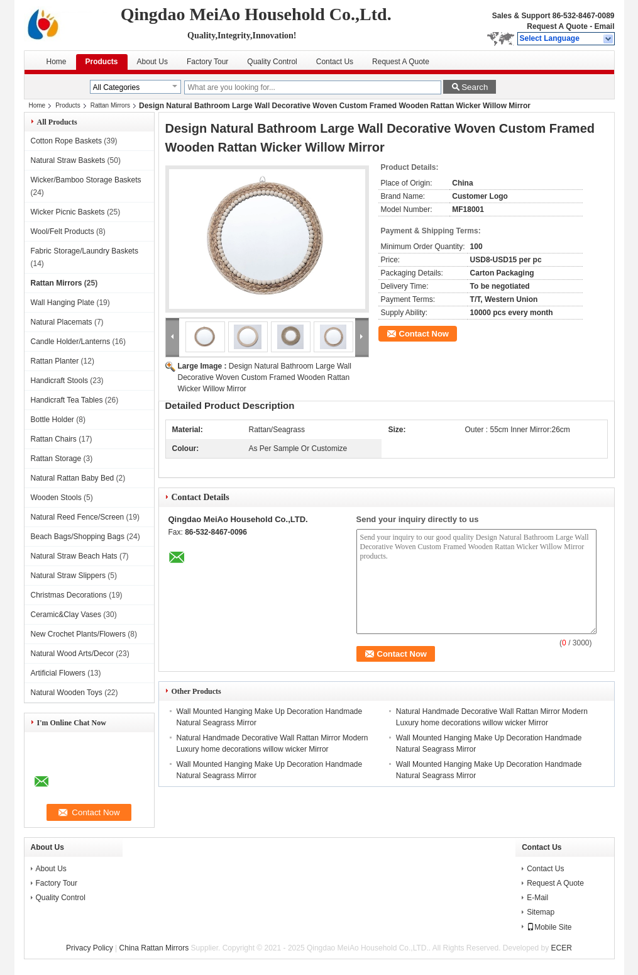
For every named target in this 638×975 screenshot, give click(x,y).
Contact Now (424, 333)
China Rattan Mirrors (154, 948)
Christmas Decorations (69, 595)
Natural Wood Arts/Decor (72, 653)
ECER (561, 948)
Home (57, 61)
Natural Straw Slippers (68, 575)
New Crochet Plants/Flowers (78, 634)
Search (474, 87)
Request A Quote (557, 26)
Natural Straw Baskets (68, 160)
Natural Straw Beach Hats (74, 556)
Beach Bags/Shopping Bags (77, 536)
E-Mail (537, 897)
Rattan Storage (56, 458)
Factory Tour (207, 61)
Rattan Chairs (54, 439)
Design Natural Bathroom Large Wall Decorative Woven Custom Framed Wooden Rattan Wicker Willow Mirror (264, 377)
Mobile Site (549, 927)
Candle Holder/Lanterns (71, 341)
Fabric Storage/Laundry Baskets (84, 251)
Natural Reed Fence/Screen (77, 517)
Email (604, 26)
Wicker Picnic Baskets (68, 212)
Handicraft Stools (59, 380)
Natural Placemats (61, 322)
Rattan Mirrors (110, 105)
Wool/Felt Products (62, 231)
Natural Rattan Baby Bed (72, 478)
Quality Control (272, 61)
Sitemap (540, 912)
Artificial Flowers (58, 673)
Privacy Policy (89, 948)
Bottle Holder (52, 419)
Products (101, 61)
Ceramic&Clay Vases (66, 614)
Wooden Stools (56, 497)
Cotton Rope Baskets (66, 140)
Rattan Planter (55, 361)
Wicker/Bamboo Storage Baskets (86, 180)
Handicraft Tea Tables (67, 400)
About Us (152, 61)
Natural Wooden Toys (66, 692)
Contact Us (334, 61)
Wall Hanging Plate (63, 302)
